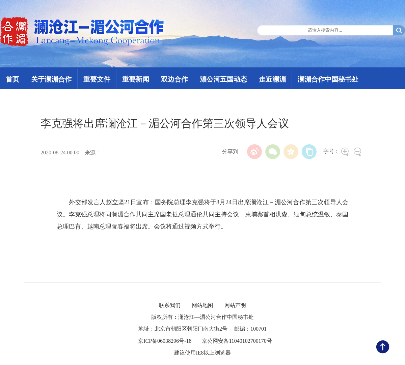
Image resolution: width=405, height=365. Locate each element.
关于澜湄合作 (51, 79)
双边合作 (174, 79)
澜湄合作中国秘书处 (328, 79)
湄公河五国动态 (223, 79)
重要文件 (96, 79)
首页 (12, 79)
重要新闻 (135, 79)
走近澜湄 (272, 79)
